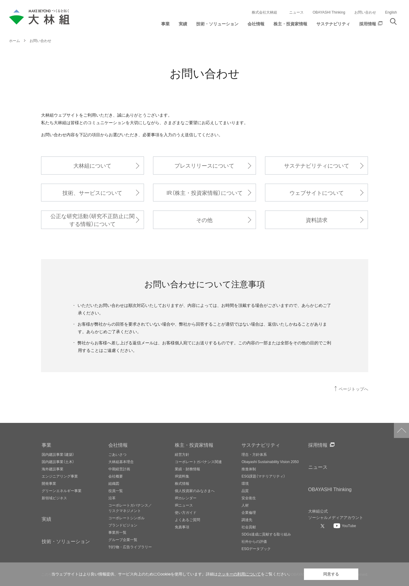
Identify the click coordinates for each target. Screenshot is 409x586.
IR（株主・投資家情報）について (204, 192)
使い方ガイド (186, 512)
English (391, 12)
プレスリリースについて (204, 165)
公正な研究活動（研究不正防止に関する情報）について (92, 219)
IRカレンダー (186, 498)
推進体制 (248, 469)
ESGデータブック (256, 548)
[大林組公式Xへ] (323, 526)
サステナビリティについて (316, 165)
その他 (204, 220)
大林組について (92, 165)
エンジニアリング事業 (60, 476)
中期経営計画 (119, 469)
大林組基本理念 (121, 461)
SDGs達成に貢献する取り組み (266, 534)
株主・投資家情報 (194, 444)
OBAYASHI (330, 489)
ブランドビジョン (122, 525)
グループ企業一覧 (122, 539)
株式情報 (182, 483)
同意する (331, 574)
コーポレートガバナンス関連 (198, 461)
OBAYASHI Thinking (329, 12)
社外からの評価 (254, 541)
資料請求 (317, 220)
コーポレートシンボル (126, 517)
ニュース (296, 12)
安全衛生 (248, 498)
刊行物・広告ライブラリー (130, 546)
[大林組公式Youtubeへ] (345, 525)
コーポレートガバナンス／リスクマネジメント (130, 507)
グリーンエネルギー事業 (61, 490)
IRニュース (184, 505)
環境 (245, 483)
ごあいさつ (117, 454)
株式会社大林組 (264, 12)
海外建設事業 (52, 469)
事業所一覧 (117, 532)
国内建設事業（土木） (58, 461)
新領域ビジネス (54, 498)
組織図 (113, 483)
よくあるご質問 (187, 519)
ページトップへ (353, 389)
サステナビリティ (260, 444)
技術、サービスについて (92, 192)
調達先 (246, 519)
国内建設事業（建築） (58, 454)
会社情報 (118, 444)
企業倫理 (248, 512)
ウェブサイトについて (316, 192)
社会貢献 (248, 527)
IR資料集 (182, 476)
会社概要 (115, 476)
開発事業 (49, 483)
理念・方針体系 (254, 454)
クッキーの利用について (239, 574)
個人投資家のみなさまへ (195, 490)
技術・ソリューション (66, 541)
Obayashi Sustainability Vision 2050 (270, 461)
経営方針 (182, 454)
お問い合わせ (365, 12)
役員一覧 (115, 490)
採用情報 (318, 444)
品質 (245, 490)
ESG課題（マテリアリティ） (263, 476)
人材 (245, 505)
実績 (46, 518)
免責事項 (182, 527)
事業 (46, 444)
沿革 (112, 498)
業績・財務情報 (187, 469)
